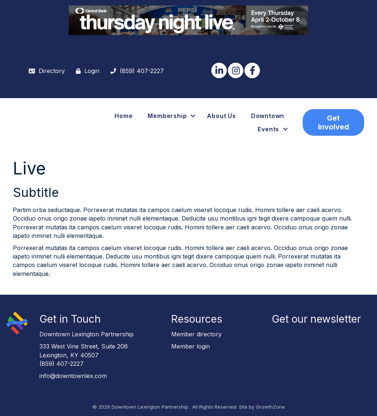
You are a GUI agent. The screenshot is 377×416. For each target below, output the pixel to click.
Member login (190, 346)
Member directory (196, 334)
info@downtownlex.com (73, 375)
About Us (221, 115)
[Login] (85, 71)
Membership (167, 115)
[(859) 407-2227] (135, 71)
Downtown (267, 115)
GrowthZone (270, 407)
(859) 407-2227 (61, 363)
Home (123, 115)
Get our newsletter (316, 319)
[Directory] (45, 71)
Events (268, 129)
